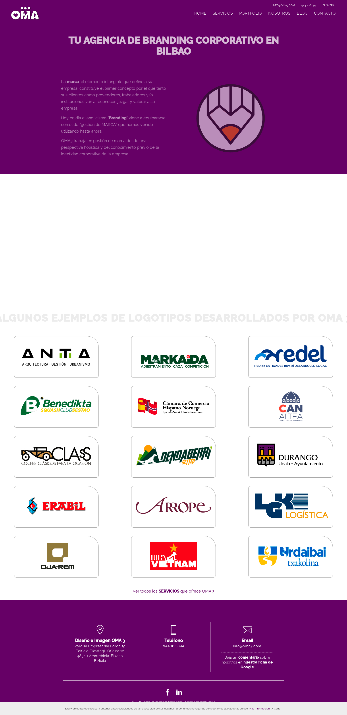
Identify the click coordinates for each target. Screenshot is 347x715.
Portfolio (250, 13)
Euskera (329, 5)
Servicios (223, 13)
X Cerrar (276, 708)
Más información (259, 708)
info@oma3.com (283, 5)
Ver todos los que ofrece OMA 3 (173, 591)
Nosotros (279, 13)
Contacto (325, 13)
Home (200, 13)
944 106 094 (308, 5)
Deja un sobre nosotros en (247, 662)
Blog (302, 13)
